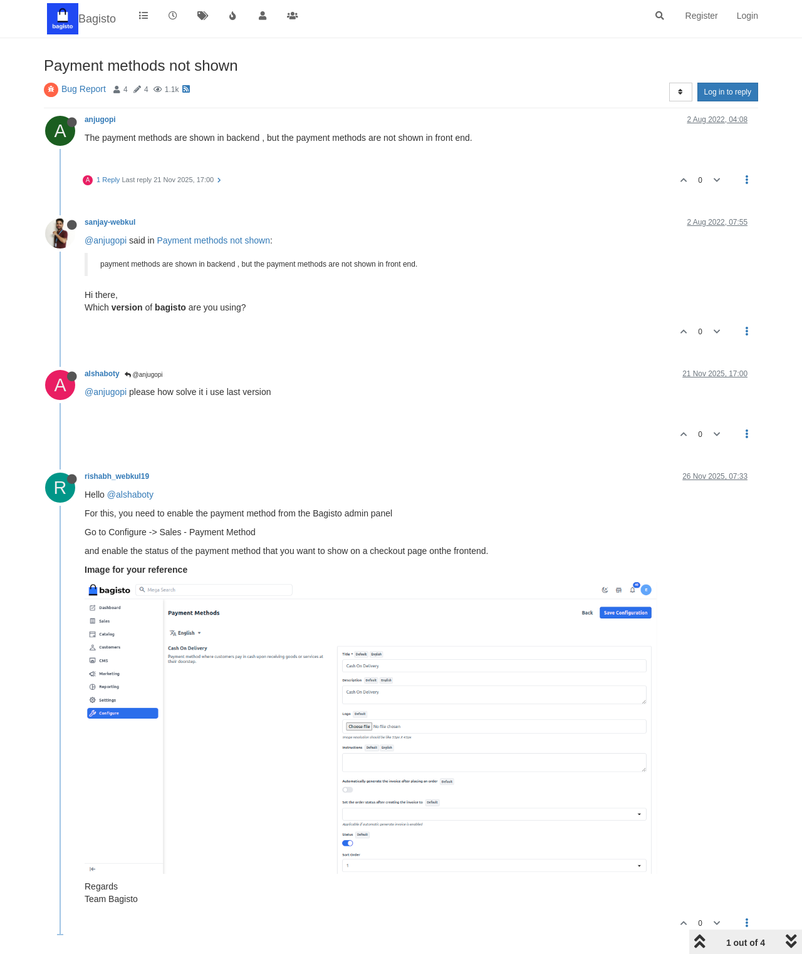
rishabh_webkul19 (117, 476)
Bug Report (83, 89)
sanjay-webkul (110, 222)
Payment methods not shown (213, 240)
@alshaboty (130, 495)
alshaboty (102, 373)
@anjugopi (106, 240)
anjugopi (100, 119)
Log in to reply (727, 92)
